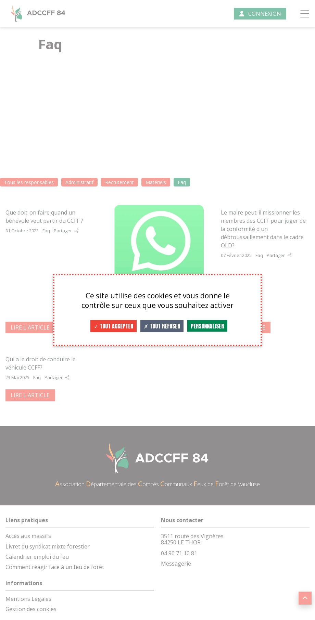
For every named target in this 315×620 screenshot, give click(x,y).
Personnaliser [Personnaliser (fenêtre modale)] (207, 326)
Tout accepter (113, 326)
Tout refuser (162, 326)
